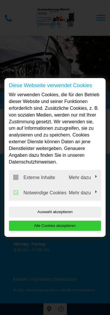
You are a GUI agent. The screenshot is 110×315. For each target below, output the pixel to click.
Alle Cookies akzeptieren (55, 225)
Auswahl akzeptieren (55, 212)
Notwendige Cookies (40, 192)
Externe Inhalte (34, 177)
